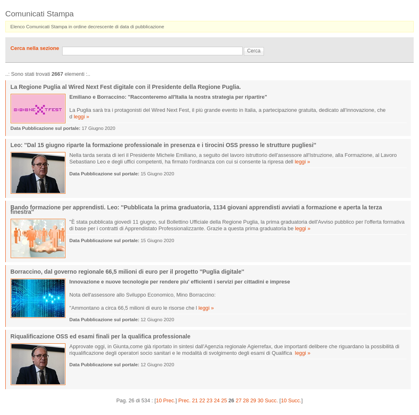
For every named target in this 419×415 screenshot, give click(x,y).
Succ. (271, 400)
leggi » (81, 116)
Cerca (253, 51)
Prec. (184, 400)
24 (217, 400)
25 (224, 400)
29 (253, 400)
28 (246, 400)
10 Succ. (291, 400)
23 (209, 400)
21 (195, 400)
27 (238, 400)
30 (260, 400)
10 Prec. (166, 400)
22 (202, 400)
